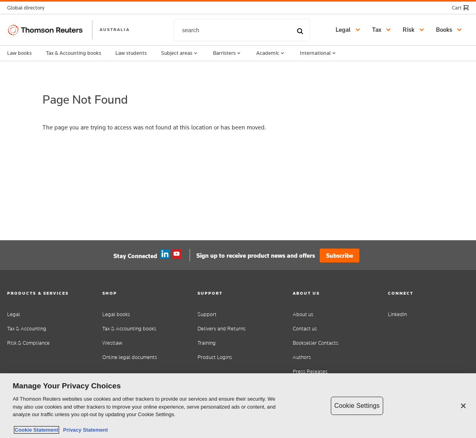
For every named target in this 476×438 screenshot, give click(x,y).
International (318, 53)
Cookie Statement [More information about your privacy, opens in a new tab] (36, 430)
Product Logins (215, 357)
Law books (19, 52)
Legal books (116, 314)
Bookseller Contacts (315, 343)
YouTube (176, 254)
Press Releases (310, 371)
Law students (131, 52)
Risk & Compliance (28, 343)
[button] (28, 8)
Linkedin (165, 254)
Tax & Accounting (26, 328)
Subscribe (339, 255)
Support (207, 314)
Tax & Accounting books (73, 52)
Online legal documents (129, 357)
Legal (13, 314)
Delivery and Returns (222, 328)
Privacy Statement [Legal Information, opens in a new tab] (84, 430)
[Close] (463, 406)
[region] (238, 405)
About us (303, 314)
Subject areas (180, 53)
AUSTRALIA (115, 29)
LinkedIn (397, 314)
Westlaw (112, 343)
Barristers (227, 53)
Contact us (305, 328)
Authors (302, 357)
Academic (271, 53)
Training (207, 343)
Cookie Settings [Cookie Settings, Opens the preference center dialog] (357, 405)
